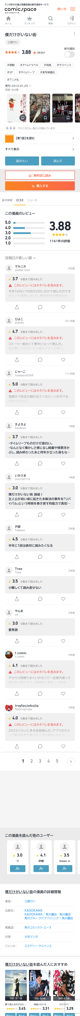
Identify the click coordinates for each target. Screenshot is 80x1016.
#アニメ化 (13, 79)
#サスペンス (64, 65)
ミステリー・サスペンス (38, 946)
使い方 (61, 9)
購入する (40, 185)
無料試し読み (40, 175)
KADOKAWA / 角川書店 (41, 914)
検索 (50, 20)
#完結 (47, 65)
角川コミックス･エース (38, 927)
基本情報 (7, 200)
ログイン (72, 20)
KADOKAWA (33, 910)
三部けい (13, 42)
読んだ (58, 160)
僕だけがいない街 (19, 892)
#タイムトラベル (29, 65)
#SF (10, 72)
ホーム (8, 20)
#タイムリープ (27, 72)
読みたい (22, 160)
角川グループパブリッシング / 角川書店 (49, 918)
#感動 (11, 65)
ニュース (32, 200)
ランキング (29, 20)
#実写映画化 (47, 72)
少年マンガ (31, 936)
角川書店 (65, 914)
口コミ (20, 200)
